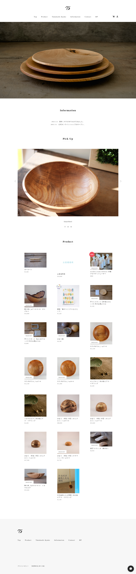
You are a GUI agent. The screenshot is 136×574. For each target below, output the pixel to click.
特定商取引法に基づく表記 (38, 566)
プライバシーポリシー (23, 566)
